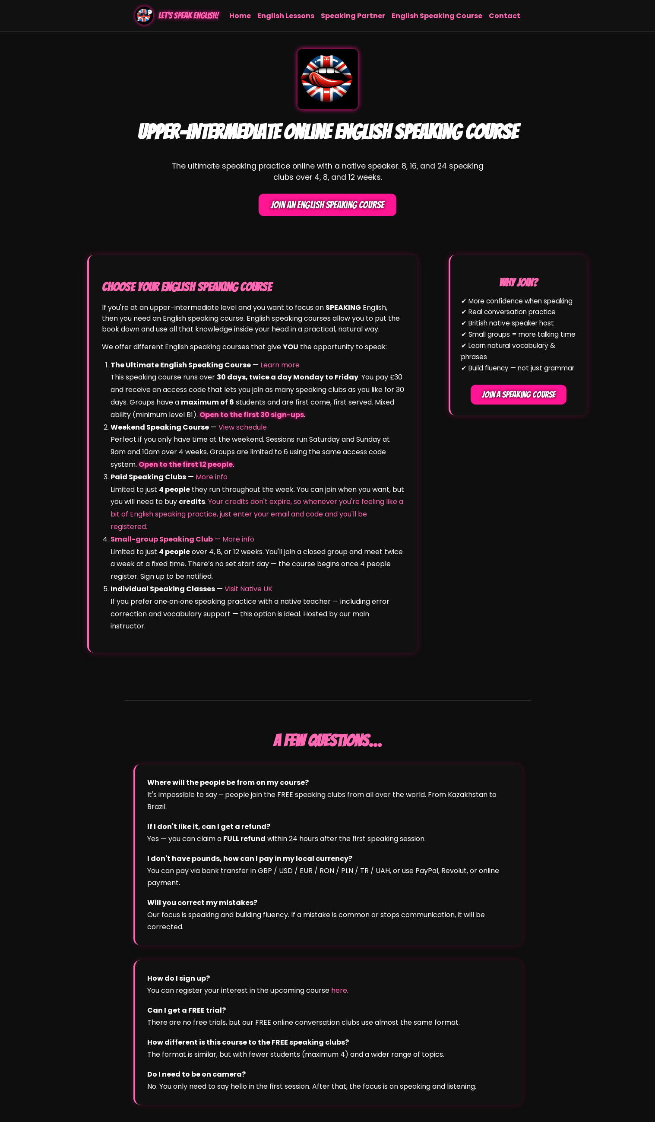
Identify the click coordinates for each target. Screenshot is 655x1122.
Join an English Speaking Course (327, 205)
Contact (504, 16)
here (339, 990)
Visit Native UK (248, 589)
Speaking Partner (353, 16)
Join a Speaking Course (518, 394)
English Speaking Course (437, 16)
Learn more (280, 365)
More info (212, 477)
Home (240, 16)
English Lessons (285, 16)
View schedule (242, 427)
